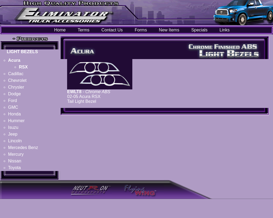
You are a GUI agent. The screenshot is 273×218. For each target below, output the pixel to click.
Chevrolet (17, 80)
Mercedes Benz (23, 147)
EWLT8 (74, 91)
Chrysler (16, 87)
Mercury (16, 154)
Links (225, 30)
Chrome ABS (97, 91)
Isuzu (13, 127)
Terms (83, 30)
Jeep (13, 134)
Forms (141, 30)
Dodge (14, 94)
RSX (23, 67)
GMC (13, 107)
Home (60, 30)
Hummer (16, 120)
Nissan (14, 161)
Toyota (14, 167)
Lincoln (15, 141)
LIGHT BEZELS (22, 51)
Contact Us (112, 30)
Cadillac (15, 73)
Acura (14, 60)
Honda (14, 114)
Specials (199, 30)
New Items (169, 30)
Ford (12, 100)
